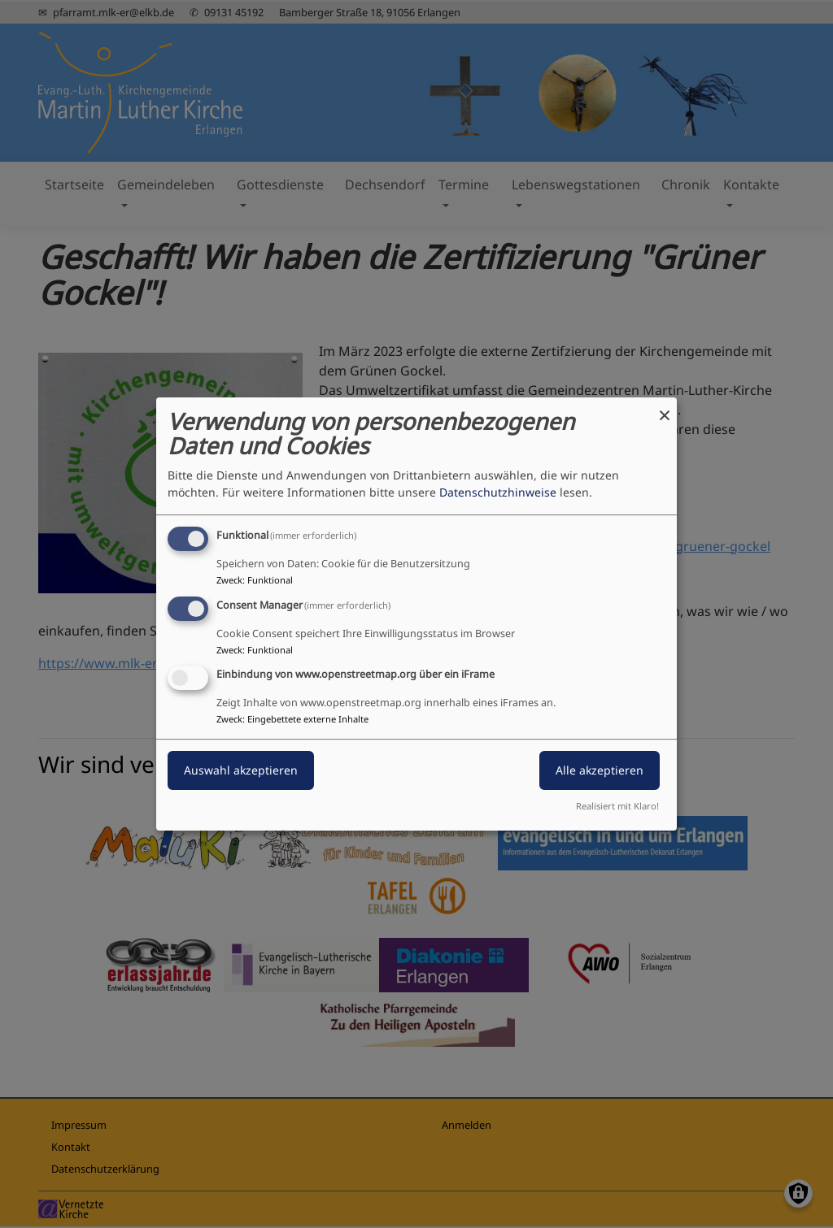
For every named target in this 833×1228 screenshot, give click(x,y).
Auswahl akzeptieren (241, 771)
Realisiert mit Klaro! (617, 806)
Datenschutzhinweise (497, 492)
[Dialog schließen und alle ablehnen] (664, 407)
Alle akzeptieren (599, 771)
